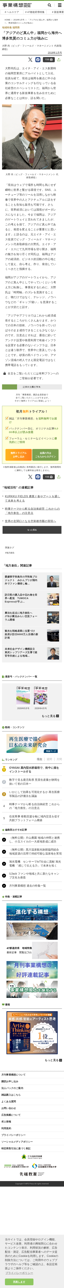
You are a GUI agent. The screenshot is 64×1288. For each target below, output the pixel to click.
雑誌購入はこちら (11, 1186)
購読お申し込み (9, 1172)
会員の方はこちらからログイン (45, 455)
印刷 (49, 59)
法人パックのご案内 (12, 1179)
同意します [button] (19, 1281)
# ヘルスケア (12, 12)
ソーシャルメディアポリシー (17, 1232)
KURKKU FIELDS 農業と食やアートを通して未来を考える (32, 498)
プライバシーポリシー (13, 1226)
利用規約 (6, 1219)
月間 (59, 850)
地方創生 (10, 553)
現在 (39, 850)
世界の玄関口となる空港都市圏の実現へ (30, 521)
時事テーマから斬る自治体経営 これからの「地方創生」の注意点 (32, 511)
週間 (49, 850)
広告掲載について (11, 1206)
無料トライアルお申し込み (18, 455)
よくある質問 (8, 1192)
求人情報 (6, 1212)
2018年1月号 (55, 52)
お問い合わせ (8, 1199)
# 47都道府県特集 (35, 12)
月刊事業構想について (13, 1165)
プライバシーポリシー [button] (19, 1272)
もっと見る (32, 530)
